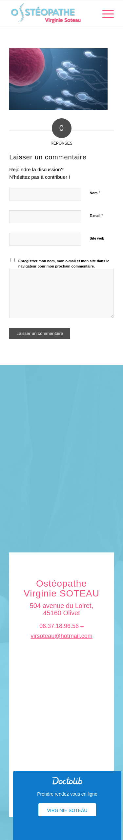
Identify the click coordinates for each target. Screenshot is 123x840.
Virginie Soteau (67, 810)
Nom (95, 192)
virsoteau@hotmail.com (61, 636)
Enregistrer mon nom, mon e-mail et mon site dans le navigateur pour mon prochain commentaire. (64, 263)
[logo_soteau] (51, 13)
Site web (97, 238)
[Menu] (105, 13)
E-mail (96, 215)
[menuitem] (105, 13)
